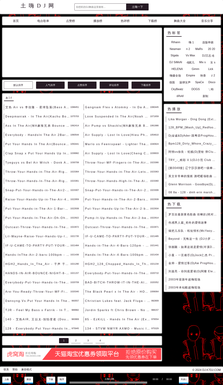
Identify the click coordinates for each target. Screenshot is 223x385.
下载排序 (146, 85)
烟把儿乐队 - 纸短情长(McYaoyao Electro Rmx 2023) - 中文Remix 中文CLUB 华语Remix (193, 230)
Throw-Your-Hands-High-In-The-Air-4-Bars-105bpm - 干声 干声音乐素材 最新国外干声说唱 (117, 180)
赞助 (15, 369)
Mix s (202, 62)
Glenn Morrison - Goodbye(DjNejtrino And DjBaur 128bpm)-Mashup (193, 184)
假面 (172, 82)
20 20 (211, 48)
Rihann (175, 42)
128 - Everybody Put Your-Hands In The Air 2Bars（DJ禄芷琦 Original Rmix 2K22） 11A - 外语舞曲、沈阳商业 (38, 328)
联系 (6, 369)
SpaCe (199, 82)
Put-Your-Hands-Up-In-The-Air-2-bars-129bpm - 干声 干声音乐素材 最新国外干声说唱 (117, 208)
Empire (190, 75)
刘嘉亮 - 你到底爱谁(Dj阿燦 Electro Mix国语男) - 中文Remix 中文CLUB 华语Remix (193, 271)
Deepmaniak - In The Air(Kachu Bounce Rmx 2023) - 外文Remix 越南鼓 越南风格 (37, 116)
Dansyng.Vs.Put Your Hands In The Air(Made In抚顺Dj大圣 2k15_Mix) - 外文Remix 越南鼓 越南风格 (38, 300)
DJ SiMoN (175, 62)
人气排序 (50, 85)
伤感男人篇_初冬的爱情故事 (187, 222)
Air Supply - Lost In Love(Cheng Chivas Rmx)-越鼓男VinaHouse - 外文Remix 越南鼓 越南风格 (117, 153)
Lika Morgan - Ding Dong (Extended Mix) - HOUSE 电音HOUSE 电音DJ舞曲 (193, 119)
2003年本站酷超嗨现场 (184, 287)
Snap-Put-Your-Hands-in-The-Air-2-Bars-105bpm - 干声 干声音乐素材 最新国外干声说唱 (117, 190)
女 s (212, 62)
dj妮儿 (191, 62)
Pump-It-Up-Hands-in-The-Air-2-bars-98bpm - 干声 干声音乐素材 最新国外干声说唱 (117, 217)
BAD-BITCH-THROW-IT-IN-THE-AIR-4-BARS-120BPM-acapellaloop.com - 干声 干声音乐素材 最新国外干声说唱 (117, 282)
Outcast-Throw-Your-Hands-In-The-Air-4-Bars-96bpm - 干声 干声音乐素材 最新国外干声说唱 (117, 227)
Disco (211, 82)
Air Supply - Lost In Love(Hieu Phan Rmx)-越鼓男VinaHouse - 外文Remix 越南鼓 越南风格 (117, 134)
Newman (175, 48)
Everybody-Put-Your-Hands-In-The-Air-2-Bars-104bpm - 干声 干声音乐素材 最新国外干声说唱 (37, 282)
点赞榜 (70, 21)
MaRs (199, 48)
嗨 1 (191, 42)
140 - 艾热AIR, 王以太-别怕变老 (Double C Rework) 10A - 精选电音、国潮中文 (38, 319)
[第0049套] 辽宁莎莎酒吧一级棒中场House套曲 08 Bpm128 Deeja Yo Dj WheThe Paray (193, 167)
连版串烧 (207, 42)
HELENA (177, 68)
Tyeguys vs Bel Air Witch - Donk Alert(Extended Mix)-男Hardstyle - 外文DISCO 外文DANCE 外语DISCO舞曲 (37, 162)
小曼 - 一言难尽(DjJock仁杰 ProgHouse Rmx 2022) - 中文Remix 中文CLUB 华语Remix (193, 255)
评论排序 (114, 85)
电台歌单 (43, 21)
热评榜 (125, 21)
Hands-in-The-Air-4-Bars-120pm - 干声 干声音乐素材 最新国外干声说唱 (117, 245)
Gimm (195, 68)
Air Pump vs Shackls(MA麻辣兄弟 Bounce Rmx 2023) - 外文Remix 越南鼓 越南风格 (117, 125)
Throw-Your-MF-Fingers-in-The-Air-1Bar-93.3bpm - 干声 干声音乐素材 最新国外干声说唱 (117, 162)
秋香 (203, 75)
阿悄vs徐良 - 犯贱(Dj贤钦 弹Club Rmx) (193, 151)
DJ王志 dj (208, 55)
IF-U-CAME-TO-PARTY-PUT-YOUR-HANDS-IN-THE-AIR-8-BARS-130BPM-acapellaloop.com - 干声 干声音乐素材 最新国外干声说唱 (117, 236)
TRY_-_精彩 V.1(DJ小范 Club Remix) (193, 159)
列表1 (184, 379)
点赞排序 (82, 85)
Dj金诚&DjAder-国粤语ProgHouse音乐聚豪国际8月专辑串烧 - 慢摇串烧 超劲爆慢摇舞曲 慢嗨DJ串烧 (193, 135)
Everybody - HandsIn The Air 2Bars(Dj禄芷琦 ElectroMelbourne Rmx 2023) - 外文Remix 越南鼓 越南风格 (37, 134)
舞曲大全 (180, 21)
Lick (210, 68)
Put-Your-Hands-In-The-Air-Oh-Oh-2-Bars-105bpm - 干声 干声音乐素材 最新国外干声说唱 (37, 217)
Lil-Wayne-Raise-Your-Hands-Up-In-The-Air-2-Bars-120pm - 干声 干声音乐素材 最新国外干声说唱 (37, 236)
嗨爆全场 (175, 75)
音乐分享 (207, 21)
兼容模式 (26, 369)
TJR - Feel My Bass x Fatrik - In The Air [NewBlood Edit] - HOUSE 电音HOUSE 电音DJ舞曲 (38, 310)
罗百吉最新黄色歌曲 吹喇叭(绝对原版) (193, 214)
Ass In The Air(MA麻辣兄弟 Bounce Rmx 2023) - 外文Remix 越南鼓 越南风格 (37, 125)
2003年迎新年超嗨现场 (184, 279)
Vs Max (190, 55)
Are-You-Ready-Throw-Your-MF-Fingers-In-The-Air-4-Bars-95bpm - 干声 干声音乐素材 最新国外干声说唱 (37, 291)
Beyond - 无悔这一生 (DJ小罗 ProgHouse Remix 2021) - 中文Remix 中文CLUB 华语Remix (193, 238)
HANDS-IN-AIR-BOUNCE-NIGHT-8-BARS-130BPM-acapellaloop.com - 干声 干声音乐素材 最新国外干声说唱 (37, 273)
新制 (205, 96)
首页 (16, 21)
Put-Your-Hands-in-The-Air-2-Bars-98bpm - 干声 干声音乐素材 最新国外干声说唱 (117, 199)
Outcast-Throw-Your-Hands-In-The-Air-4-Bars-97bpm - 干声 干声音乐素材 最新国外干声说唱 (37, 227)
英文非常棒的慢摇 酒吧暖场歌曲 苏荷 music (193, 176)
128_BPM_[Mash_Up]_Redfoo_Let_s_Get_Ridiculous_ (193, 127)
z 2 (213, 75)
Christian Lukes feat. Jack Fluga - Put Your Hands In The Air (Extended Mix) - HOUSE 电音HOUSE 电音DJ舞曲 (118, 300)
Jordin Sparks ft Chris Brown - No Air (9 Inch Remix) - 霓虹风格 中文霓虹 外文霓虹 (118, 310)
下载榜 (152, 21)
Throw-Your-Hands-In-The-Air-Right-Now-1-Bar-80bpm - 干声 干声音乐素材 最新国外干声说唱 (37, 180)
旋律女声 (185, 82)
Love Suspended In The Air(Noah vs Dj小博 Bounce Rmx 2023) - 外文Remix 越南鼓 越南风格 (117, 116)
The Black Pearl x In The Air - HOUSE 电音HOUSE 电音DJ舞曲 (117, 291)
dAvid (179, 95)
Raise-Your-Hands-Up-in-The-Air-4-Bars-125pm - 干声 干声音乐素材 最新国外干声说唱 (37, 199)
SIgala (175, 55)
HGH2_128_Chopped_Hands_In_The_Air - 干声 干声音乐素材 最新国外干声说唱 (117, 263)
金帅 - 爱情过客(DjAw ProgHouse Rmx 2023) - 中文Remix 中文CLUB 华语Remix (193, 263)
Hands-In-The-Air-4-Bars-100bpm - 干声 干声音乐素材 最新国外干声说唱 (117, 254)
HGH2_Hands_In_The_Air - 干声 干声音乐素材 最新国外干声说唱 (37, 263)
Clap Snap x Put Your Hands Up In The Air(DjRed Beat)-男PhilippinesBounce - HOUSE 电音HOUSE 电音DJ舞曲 (37, 153)
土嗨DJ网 (39, 6)
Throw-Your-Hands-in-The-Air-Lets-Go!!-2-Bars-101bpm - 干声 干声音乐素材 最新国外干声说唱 (117, 171)
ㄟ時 (211, 89)
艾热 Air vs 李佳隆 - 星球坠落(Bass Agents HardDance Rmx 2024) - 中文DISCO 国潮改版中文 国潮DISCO (37, 107)
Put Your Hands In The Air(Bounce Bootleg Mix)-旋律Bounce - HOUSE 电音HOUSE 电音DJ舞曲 (37, 144)
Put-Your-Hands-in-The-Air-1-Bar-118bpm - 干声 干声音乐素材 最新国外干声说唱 (37, 208)
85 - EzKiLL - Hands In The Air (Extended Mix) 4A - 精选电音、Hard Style (118, 319)
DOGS (195, 89)
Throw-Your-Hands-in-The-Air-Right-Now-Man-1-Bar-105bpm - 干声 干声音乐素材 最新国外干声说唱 (37, 171)
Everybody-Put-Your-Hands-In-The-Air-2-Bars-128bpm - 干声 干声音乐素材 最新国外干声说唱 (117, 273)
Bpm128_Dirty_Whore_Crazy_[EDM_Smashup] (193, 143)
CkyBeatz (177, 89)
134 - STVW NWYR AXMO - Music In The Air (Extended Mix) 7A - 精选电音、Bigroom (118, 328)
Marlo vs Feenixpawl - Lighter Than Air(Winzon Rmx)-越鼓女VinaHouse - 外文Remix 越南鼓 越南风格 (117, 144)
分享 (205, 379)
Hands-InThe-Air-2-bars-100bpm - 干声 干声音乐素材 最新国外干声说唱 (37, 254)
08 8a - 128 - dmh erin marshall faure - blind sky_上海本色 (193, 192)
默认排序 (18, 85)
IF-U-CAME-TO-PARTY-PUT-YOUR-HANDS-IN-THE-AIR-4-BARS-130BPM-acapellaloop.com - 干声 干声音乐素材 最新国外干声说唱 (37, 245)
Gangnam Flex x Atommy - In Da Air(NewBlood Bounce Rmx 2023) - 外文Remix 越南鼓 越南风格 (117, 107)
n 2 (188, 48)
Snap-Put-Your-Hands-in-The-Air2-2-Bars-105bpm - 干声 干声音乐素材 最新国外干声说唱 (37, 190)
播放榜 (97, 21)
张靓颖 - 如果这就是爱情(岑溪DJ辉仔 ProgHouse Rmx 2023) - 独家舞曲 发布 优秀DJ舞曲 (193, 246)
